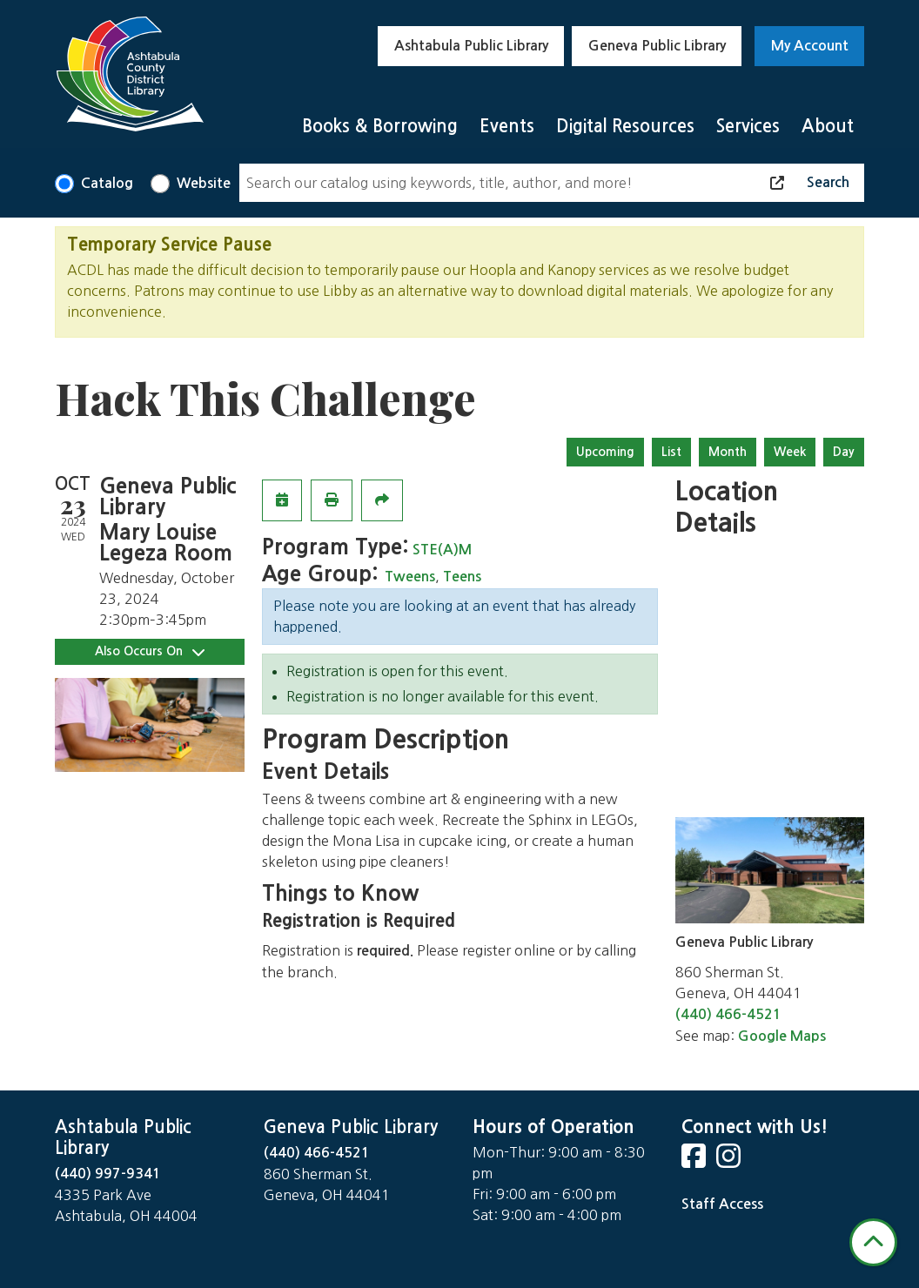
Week (790, 452)
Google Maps (782, 1036)
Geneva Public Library (657, 45)
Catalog (107, 183)
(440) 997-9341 (108, 1173)
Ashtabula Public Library (471, 45)
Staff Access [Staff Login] (722, 1204)
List (671, 452)
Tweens (410, 576)
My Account (810, 45)
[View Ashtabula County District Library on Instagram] (730, 1161)
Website (204, 183)
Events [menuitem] (507, 126)
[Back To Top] (873, 1242)
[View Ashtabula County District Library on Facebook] (695, 1161)
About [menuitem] (828, 126)
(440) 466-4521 (728, 1014)
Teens (462, 576)
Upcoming (605, 452)
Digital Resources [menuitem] (625, 126)
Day (844, 452)
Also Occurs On (150, 651)
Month (727, 452)
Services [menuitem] (748, 126)
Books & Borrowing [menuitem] (380, 126)
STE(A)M (442, 549)
